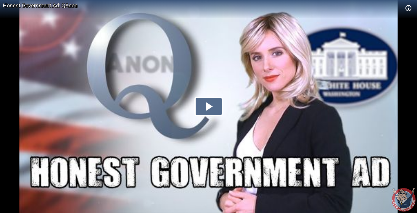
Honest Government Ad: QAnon (40, 5)
